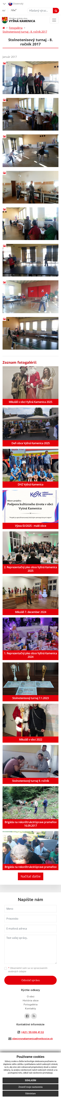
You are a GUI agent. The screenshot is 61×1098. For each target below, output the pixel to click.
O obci (30, 996)
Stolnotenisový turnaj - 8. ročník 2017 (25, 31)
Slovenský (15, 4)
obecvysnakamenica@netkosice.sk (32, 1038)
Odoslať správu (30, 980)
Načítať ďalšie (31, 876)
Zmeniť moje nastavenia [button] (30, 1087)
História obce (30, 1000)
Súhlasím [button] (30, 1080)
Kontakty (30, 1008)
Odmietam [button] (30, 1093)
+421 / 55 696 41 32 (32, 1032)
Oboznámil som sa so (27, 969)
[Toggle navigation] (54, 20)
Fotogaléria (16, 28)
